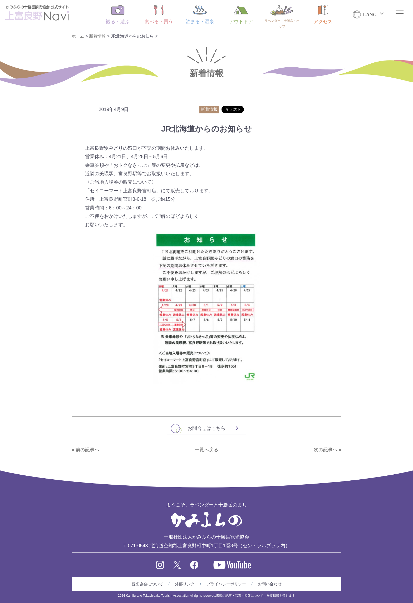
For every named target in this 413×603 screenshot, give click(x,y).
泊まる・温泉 (200, 14)
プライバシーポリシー (226, 584)
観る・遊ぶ (118, 14)
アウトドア (241, 14)
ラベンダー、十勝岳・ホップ (282, 16)
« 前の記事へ (85, 449)
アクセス (322, 14)
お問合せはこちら (206, 428)
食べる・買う (159, 14)
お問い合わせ (270, 584)
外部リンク (185, 584)
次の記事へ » (327, 449)
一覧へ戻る (206, 449)
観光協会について (147, 584)
